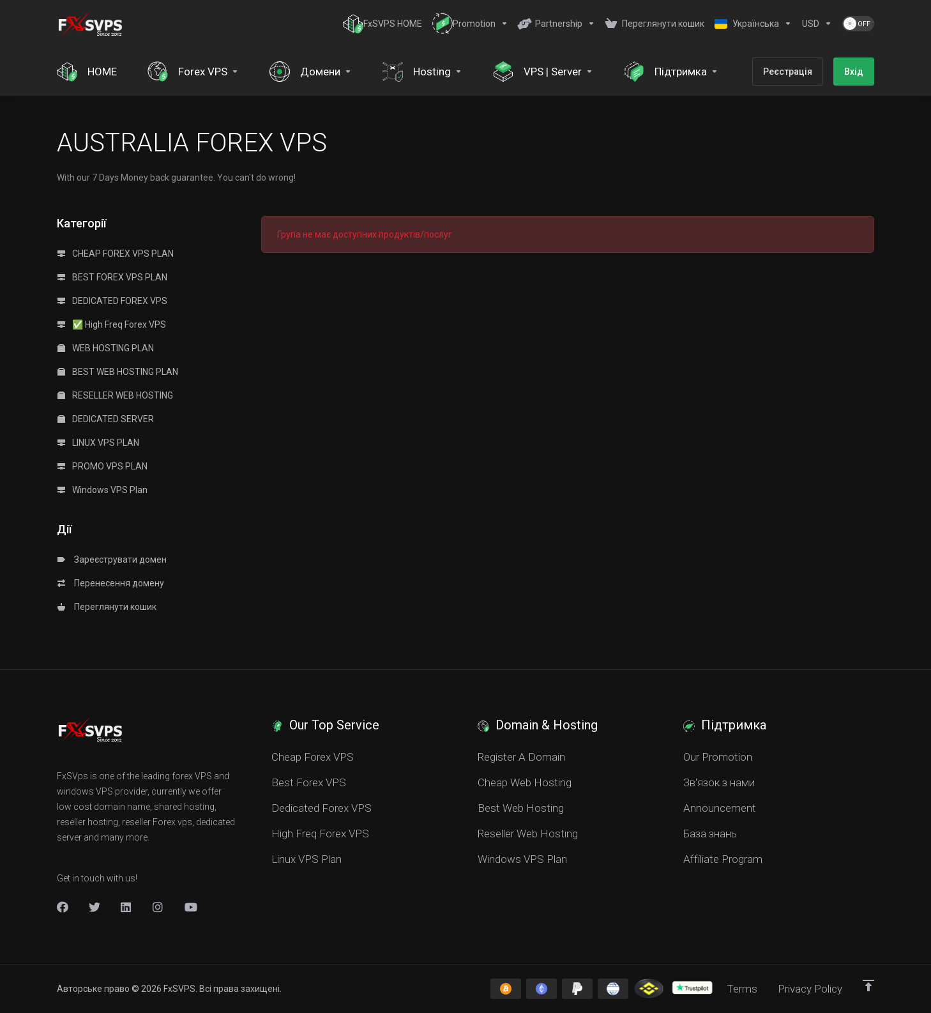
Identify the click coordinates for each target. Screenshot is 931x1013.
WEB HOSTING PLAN (105, 348)
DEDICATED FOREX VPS (112, 301)
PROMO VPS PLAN (102, 466)
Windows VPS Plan (102, 490)
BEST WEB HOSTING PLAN (117, 372)
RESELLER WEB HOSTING (115, 395)
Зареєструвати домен (112, 559)
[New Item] (158, 907)
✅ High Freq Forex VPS (111, 324)
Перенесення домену (110, 583)
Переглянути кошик (106, 607)
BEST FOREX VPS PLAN (112, 277)
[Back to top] (868, 985)
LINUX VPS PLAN (98, 443)
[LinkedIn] (126, 907)
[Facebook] (63, 907)
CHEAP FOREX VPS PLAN (115, 253)
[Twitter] (94, 907)
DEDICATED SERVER (105, 419)
